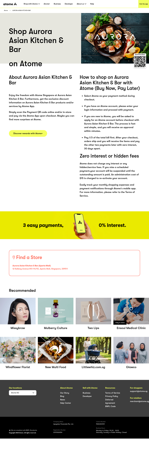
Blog (62, 396)
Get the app (143, 4)
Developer (69, 4)
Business (57, 4)
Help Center (65, 403)
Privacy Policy (111, 396)
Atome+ (47, 4)
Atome (6, 10)
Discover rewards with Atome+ (28, 133)
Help (92, 4)
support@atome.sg (138, 391)
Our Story (64, 393)
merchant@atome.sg (139, 401)
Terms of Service (112, 393)
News (62, 400)
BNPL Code (110, 406)
